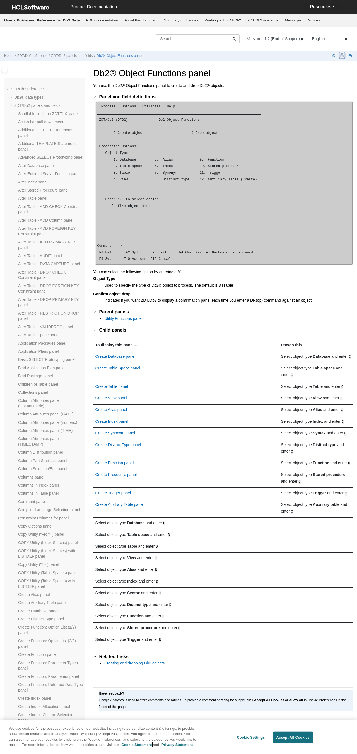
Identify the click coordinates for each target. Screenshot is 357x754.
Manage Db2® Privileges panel (45, 612)
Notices (314, 20)
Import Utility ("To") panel (39, 484)
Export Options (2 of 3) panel (43, 355)
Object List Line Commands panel (47, 620)
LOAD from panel (33, 566)
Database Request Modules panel (47, 82)
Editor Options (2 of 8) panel (42, 246)
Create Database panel (115, 356)
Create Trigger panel (113, 487)
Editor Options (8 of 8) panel (42, 295)
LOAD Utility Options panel (41, 604)
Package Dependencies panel (44, 661)
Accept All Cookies (293, 740)
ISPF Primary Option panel (41, 516)
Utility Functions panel (123, 318)
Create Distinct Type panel (118, 441)
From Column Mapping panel (43, 429)
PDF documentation (102, 20)
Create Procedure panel (116, 469)
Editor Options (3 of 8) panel (42, 254)
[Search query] (198, 38)
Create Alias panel (111, 407)
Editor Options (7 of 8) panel (42, 287)
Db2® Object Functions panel (120, 56)
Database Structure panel (40, 90)
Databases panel (32, 98)
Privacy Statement (177, 747)
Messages (293, 20)
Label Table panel (33, 541)
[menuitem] (102, 20)
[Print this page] (351, 56)
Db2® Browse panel (35, 107)
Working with (223, 20)
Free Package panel (35, 421)
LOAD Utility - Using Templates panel (50, 596)
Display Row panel (34, 197)
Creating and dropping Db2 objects (134, 650)
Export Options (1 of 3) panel (43, 347)
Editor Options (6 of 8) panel (42, 279)
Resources (320, 6)
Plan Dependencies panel (40, 694)
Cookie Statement (136, 747)
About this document (141, 20)
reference (262, 20)
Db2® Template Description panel (47, 156)
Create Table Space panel (117, 367)
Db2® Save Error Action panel (44, 139)
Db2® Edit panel (32, 115)
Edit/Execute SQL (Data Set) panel (48, 230)
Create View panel (111, 396)
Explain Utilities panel (36, 339)
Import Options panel (36, 467)
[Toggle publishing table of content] (4, 70)
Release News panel (44, 396)
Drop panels (28, 213)
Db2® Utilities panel (35, 164)
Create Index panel (111, 418)
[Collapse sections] (334, 56)
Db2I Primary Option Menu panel (46, 180)
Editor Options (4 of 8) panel (42, 262)
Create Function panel (114, 458)
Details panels (30, 189)
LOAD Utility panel (34, 574)
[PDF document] (343, 55)
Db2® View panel (33, 172)
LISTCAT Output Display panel (44, 549)
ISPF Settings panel (35, 525)
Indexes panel (30, 500)
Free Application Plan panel (42, 412)
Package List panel (34, 669)
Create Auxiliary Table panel (119, 498)
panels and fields (72, 56)
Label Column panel (35, 533)
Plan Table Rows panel (38, 716)
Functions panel (32, 437)
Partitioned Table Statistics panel (46, 686)
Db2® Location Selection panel (45, 123)
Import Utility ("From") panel (42, 475)
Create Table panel (111, 385)
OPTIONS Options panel (39, 653)
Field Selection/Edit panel (40, 388)
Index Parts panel (33, 492)
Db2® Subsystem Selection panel (47, 148)
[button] (16, 82)
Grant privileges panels (38, 459)
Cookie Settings (251, 740)
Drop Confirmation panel (39, 221)
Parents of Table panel (37, 678)
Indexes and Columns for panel (45, 508)
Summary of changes (181, 20)
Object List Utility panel (38, 645)
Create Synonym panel (115, 429)
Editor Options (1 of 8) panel (42, 238)
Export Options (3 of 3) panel (43, 363)
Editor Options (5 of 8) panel (42, 271)
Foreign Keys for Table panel (43, 404)
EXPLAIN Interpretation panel (43, 330)
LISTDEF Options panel (38, 557)
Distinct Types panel (35, 205)
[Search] (234, 38)
